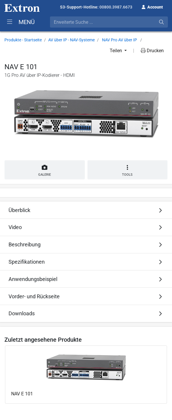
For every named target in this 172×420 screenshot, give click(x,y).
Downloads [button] (22, 313)
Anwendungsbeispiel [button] (33, 279)
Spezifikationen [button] (27, 262)
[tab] (86, 210)
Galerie (44, 169)
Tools (127, 171)
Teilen (116, 50)
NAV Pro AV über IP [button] (119, 40)
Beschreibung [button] (25, 244)
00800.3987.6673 (115, 7)
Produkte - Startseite (23, 40)
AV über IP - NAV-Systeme (71, 40)
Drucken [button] (152, 50)
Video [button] (15, 227)
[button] (152, 6)
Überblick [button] (19, 210)
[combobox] (109, 22)
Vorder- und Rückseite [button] (34, 296)
